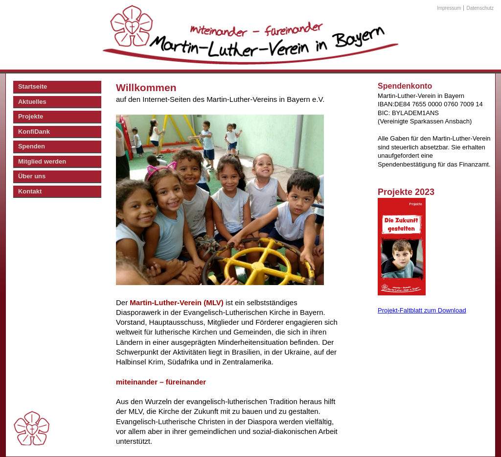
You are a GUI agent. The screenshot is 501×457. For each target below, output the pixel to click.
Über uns (32, 176)
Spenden (31, 146)
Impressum (449, 8)
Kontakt (30, 191)
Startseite (32, 86)
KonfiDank (34, 131)
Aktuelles (32, 101)
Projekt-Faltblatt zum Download (422, 310)
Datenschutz (480, 8)
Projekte (30, 116)
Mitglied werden (42, 161)
